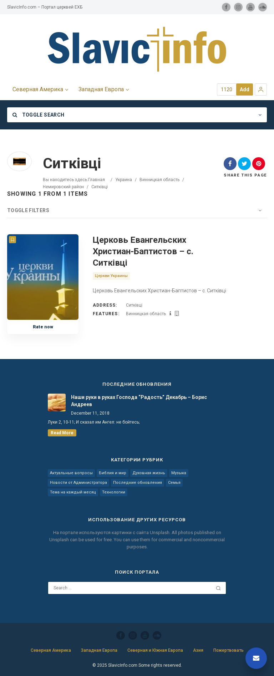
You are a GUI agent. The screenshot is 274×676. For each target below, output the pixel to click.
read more (62, 432)
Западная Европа (99, 650)
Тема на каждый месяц (73, 492)
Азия (198, 650)
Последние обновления (137, 482)
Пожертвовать (228, 650)
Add (244, 89)
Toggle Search (38, 115)
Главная (96, 179)
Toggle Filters (28, 210)
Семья (174, 482)
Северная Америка (51, 650)
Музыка (178, 473)
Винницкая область (159, 179)
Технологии (113, 492)
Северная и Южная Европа (155, 650)
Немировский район (63, 186)
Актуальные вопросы (71, 473)
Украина (123, 179)
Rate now (43, 326)
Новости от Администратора (78, 482)
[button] (261, 89)
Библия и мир (112, 473)
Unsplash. (161, 532)
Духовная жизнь (148, 473)
